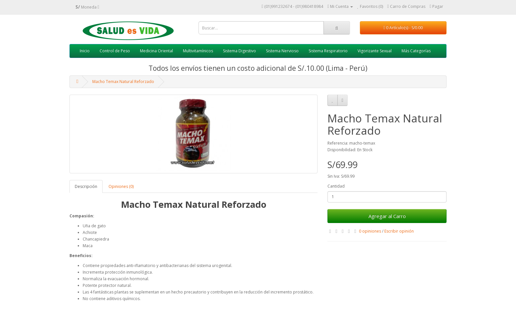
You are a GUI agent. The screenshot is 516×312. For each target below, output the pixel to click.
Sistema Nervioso (282, 51)
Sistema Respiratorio (328, 51)
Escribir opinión (399, 231)
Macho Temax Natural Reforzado (123, 81)
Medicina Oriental (156, 51)
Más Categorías (416, 51)
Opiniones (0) (121, 186)
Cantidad (336, 186)
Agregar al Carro (387, 216)
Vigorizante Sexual (375, 51)
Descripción (86, 186)
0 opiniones (370, 231)
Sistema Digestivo (239, 51)
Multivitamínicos (198, 51)
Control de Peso (115, 51)
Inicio (85, 51)
